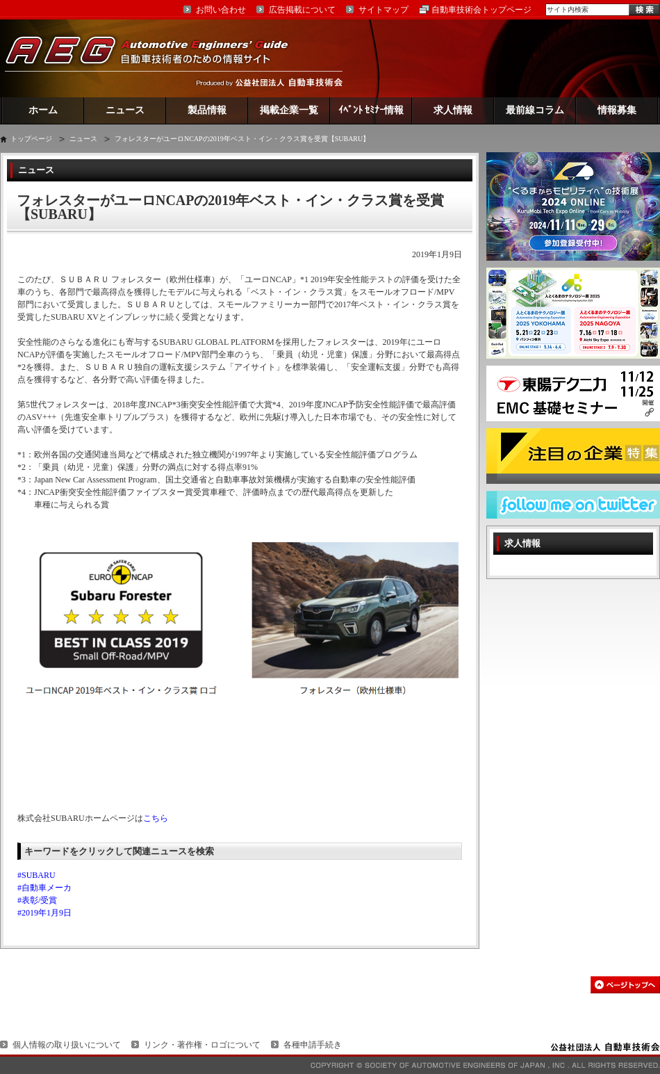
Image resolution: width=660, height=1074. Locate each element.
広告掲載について (302, 10)
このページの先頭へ (625, 984)
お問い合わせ (221, 10)
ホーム (43, 110)
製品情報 (207, 110)
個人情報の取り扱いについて (67, 1045)
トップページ (31, 139)
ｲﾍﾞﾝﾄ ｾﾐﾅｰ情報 (371, 110)
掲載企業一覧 (289, 110)
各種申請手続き (312, 1045)
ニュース (125, 110)
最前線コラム (535, 110)
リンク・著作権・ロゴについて (202, 1045)
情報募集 (616, 110)
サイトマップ (383, 10)
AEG (156, 58)
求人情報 (453, 110)
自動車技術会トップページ (481, 10)
